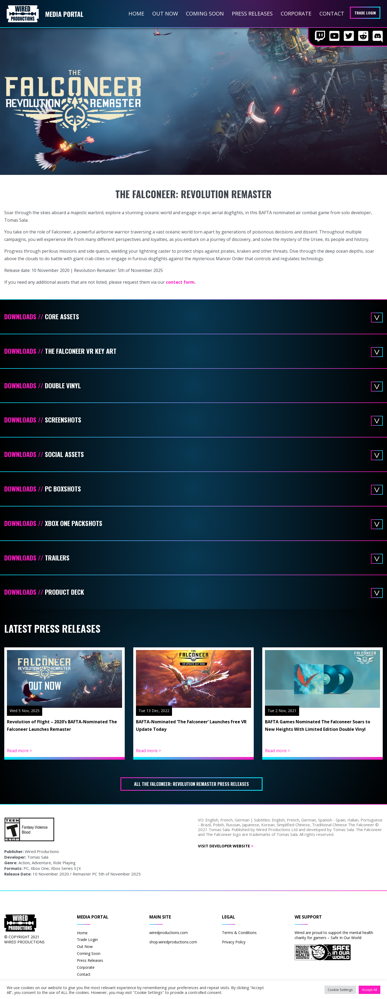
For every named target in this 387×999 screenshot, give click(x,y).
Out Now (165, 13)
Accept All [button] (369, 989)
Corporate (296, 13)
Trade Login (365, 13)
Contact (331, 13)
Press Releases (252, 13)
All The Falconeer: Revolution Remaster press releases (191, 784)
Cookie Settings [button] (340, 989)
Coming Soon (205, 13)
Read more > (19, 751)
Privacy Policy (233, 941)
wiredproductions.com (168, 932)
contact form (180, 282)
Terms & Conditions (239, 932)
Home (136, 13)
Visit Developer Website (225, 845)
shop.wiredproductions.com (173, 941)
